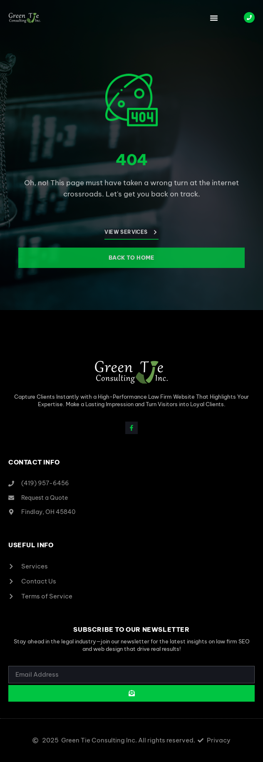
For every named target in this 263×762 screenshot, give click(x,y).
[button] (214, 18)
